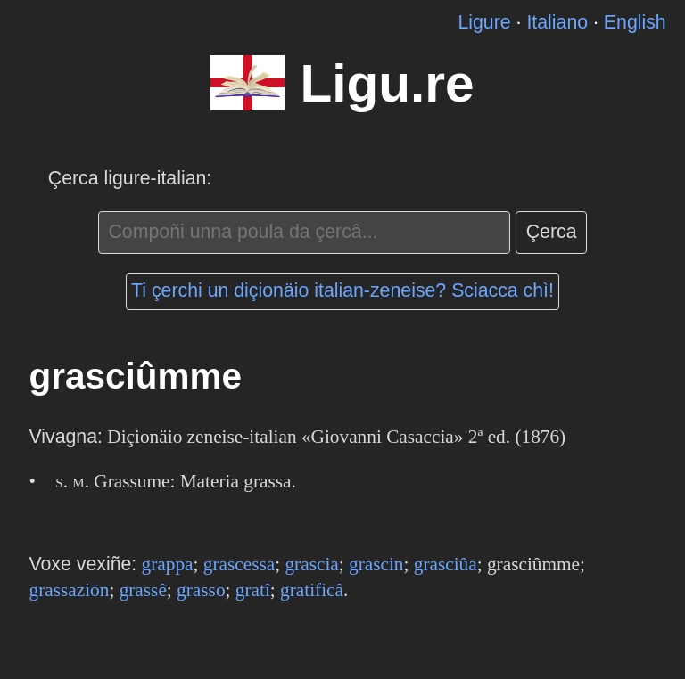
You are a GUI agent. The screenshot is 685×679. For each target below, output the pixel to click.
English (635, 22)
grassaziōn (69, 590)
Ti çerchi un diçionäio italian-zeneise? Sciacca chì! (342, 290)
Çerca (551, 231)
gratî (252, 590)
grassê (143, 590)
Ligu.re (387, 83)
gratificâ (311, 590)
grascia (311, 564)
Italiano (557, 22)
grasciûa (445, 564)
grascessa (239, 564)
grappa (168, 564)
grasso (201, 590)
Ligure (484, 22)
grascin (376, 564)
